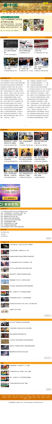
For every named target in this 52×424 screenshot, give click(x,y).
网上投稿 (4, 395)
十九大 (4, 30)
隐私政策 (28, 395)
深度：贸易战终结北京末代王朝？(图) (9, 216)
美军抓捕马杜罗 (4, 236)
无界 (29, 398)
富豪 (37, 70)
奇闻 (45, 11)
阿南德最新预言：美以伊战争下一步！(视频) (20, 365)
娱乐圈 (42, 161)
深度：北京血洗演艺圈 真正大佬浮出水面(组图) (11, 214)
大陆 (8, 11)
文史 (36, 11)
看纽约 (34, 397)
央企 (26, 52)
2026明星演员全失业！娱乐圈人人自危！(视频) (20, 371)
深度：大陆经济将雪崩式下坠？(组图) (9, 223)
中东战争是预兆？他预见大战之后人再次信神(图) (21, 328)
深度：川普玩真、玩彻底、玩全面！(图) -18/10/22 (12, 93)
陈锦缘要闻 (4, 37)
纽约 (28, 11)
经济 (13, 70)
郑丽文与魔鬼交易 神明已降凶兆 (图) (18, 334)
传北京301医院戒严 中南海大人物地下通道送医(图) (10, 50)
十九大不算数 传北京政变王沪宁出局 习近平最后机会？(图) (14, 211)
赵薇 (13, 161)
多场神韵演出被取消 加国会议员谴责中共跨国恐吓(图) (22, 256)
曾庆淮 (31, 161)
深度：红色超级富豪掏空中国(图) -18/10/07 (10, 97)
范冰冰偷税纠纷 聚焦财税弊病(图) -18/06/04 (37, 117)
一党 (30, 70)
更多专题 (49, 238)
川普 (47, 52)
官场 (12, 11)
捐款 (13, 395)
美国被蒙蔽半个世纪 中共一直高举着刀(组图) (20, 280)
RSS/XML (48, 37)
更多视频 (49, 389)
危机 (9, 70)
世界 (32, 11)
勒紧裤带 (16, 30)
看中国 (11, 6)
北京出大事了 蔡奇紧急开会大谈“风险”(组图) (20, 322)
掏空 (30, 145)
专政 (32, 70)
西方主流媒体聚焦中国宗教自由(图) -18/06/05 (38, 113)
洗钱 (32, 145)
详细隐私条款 (31, 3)
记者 (14, 13)
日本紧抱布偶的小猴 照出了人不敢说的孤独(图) (20, 297)
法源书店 (21, 397)
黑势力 (46, 161)
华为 (28, 52)
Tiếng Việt (43, 395)
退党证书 (48, 397)
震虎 (11, 161)
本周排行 (43, 13)
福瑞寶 (43, 397)
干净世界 (9, 397)
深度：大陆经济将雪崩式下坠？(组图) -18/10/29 (11, 91)
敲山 (9, 161)
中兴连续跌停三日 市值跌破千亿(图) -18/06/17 (38, 107)
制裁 (24, 52)
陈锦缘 (10, 17)
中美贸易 (38, 52)
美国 (16, 11)
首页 (4, 11)
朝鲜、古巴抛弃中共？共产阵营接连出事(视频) (20, 291)
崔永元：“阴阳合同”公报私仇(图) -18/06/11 (37, 109)
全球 (9, 145)
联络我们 (9, 395)
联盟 (43, 177)
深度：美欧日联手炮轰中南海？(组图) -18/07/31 (11, 115)
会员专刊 (32, 13)
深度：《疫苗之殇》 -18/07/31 (7, 117)
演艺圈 (24, 161)
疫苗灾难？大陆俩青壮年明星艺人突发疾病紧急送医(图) (22, 345)
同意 (46, 3)
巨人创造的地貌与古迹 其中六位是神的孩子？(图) (21, 262)
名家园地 (27, 13)
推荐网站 (4, 397)
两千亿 (30, 177)
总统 (14, 177)
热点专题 (3, 229)
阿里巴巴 (47, 145)
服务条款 (23, 395)
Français (38, 395)
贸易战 (22, 70)
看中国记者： (4, 17)
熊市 (6, 145)
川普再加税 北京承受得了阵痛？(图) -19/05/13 (11, 87)
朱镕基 (13, 54)
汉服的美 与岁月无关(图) (15, 309)
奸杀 (41, 145)
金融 (6, 70)
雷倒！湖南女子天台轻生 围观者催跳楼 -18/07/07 (39, 95)
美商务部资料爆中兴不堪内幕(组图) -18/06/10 (38, 111)
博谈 (24, 11)
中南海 (40, 177)
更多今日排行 (48, 357)
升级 (27, 177)
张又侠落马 (3, 234)
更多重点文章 (48, 315)
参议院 (11, 177)
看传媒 (38, 397)
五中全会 (8, 30)
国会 (6, 177)
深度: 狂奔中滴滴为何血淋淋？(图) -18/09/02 (11, 103)
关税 (41, 52)
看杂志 (25, 397)
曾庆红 (27, 161)
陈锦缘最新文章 (5, 78)
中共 (27, 70)
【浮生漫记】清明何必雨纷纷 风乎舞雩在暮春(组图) (21, 285)
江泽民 (10, 54)
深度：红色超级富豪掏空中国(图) (8, 221)
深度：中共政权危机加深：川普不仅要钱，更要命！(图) (13, 213)
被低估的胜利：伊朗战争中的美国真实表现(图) (20, 274)
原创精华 (21, 13)
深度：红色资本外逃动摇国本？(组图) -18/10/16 (11, 95)
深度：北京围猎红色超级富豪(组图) (9, 225)
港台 (20, 11)
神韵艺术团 (15, 397)
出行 (39, 145)
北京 (6, 161)
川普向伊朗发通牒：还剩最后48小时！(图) (19, 250)
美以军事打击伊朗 (5, 232)
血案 (44, 145)
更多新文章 (48, 78)
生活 (40, 11)
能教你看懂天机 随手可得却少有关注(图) (19, 351)
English (33, 395)
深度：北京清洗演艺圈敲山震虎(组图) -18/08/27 (11, 105)
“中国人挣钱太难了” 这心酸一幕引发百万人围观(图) (21, 244)
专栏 (17, 13)
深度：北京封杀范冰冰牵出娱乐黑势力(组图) (11, 219)
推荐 (10, 13)
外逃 (47, 70)
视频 (49, 11)
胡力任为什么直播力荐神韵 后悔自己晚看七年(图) (21, 268)
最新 (4, 13)
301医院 (17, 54)
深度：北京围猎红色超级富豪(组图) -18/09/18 (11, 99)
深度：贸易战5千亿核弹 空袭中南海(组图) (10, 218)
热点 (7, 13)
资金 (45, 70)
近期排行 (38, 13)
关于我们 (18, 395)
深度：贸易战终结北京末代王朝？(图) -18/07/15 (38, 91)
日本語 (48, 395)
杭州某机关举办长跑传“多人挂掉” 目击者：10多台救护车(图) (23, 303)
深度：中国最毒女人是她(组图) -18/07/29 (37, 80)
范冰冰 (16, 161)
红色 (39, 70)
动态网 (25, 398)
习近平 (12, 30)
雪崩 (11, 70)
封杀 (40, 161)
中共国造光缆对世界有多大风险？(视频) (19, 383)
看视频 (30, 397)
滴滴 (37, 145)
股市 (13, 145)
